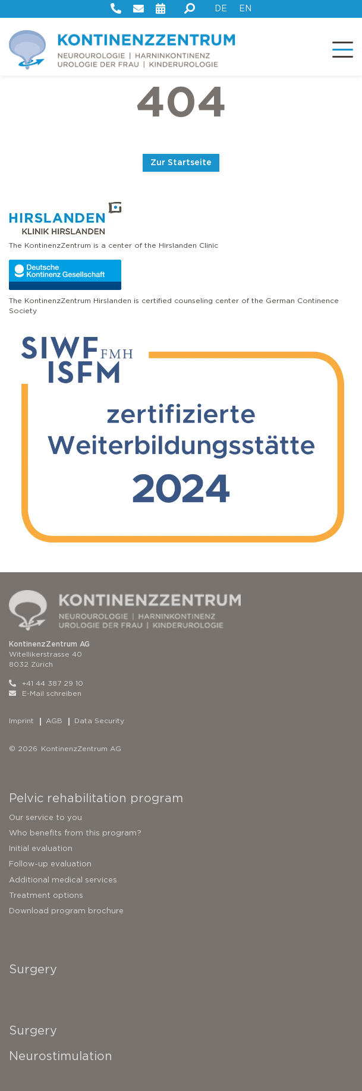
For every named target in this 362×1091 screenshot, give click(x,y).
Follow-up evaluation (50, 863)
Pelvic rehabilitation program (96, 798)
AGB (54, 720)
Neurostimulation (60, 1055)
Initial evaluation (41, 848)
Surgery (33, 969)
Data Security (99, 720)
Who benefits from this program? (75, 832)
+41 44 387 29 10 (46, 683)
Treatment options (46, 895)
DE (221, 8)
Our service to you (45, 817)
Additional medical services (63, 879)
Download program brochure (66, 910)
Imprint (21, 720)
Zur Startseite (181, 162)
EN (245, 8)
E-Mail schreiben (45, 693)
